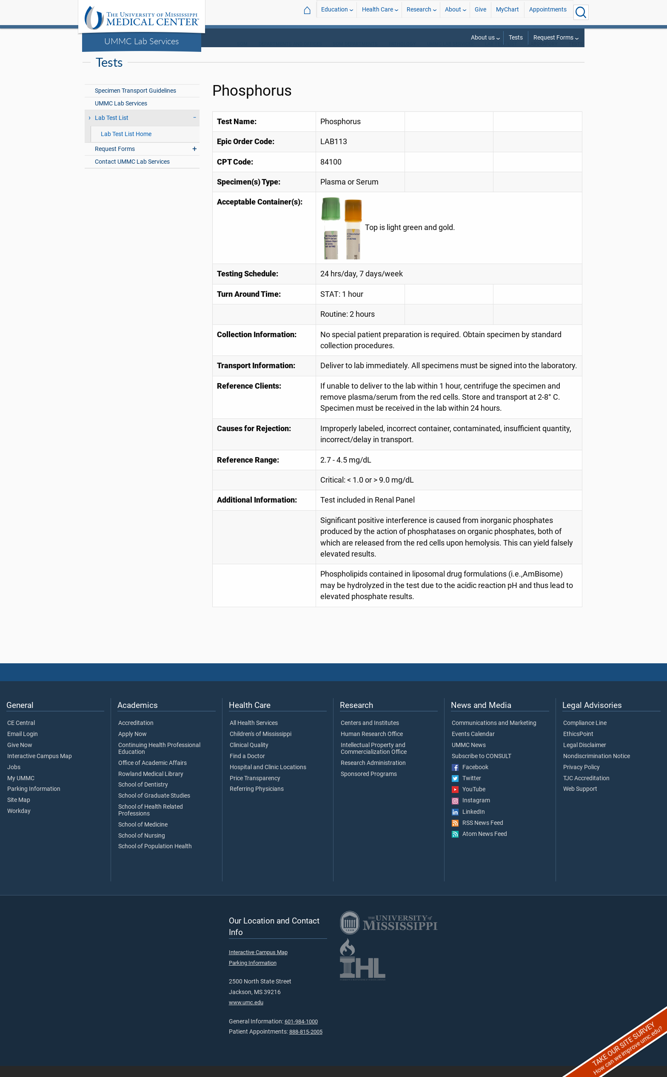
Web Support (580, 800)
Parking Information (33, 800)
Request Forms (553, 37)
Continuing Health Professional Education (159, 760)
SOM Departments (355, 55)
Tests (516, 37)
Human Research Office (372, 745)
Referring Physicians (257, 800)
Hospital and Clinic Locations (268, 778)
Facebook (470, 778)
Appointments (548, 12)
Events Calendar (473, 745)
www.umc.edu (246, 1013)
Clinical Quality (249, 756)
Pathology (402, 55)
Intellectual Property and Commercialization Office (374, 760)
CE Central (21, 734)
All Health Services (254, 734)
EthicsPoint (578, 745)
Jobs (13, 778)
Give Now (19, 756)
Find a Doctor (247, 767)
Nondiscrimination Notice (596, 767)
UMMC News (469, 756)
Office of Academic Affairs (152, 774)
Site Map (18, 811)
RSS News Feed (477, 834)
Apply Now (132, 745)
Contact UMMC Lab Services (132, 172)
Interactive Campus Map (39, 767)
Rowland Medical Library (150, 785)
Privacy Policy (581, 778)
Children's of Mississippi (260, 745)
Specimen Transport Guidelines (135, 101)
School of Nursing (141, 847)
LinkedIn (468, 823)
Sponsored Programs (369, 785)
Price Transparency (255, 789)
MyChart (507, 12)
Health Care (377, 12)
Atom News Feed (479, 845)
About (453, 12)
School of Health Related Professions (150, 821)
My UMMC (20, 789)
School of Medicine (143, 836)
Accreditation (136, 734)
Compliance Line (585, 734)
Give (480, 12)
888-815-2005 (305, 1043)
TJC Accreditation (586, 789)
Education (334, 12)
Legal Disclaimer (584, 756)
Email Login (22, 745)
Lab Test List (501, 55)
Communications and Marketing (494, 734)
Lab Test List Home (126, 145)
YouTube (468, 800)
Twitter (466, 789)
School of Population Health (155, 857)
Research (419, 12)
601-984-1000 (301, 1032)
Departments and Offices (290, 55)
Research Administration (373, 774)
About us (483, 37)
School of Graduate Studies (154, 807)
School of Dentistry (143, 796)
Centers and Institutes (370, 734)
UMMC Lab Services (141, 41)
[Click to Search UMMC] (581, 12)
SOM (242, 55)
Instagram (471, 811)
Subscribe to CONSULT (481, 767)
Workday (19, 822)
